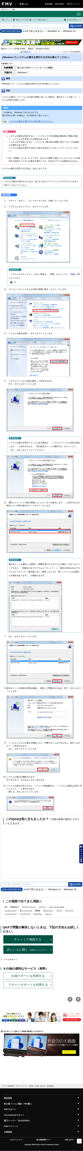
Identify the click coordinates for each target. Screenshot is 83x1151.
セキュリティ (48, 910)
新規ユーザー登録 (20, 20)
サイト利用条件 (8, 1086)
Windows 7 (14, 907)
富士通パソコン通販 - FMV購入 (18, 1104)
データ (59, 910)
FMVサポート (5, 9)
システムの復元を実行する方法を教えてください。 (28, 121)
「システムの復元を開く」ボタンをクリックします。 (30, 333)
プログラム (37, 914)
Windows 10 (68, 31)
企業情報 (8, 1132)
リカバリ (48, 914)
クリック (42, 907)
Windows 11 (53, 31)
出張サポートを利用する (28, 976)
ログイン (5, 20)
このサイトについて (16, 1140)
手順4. (73, 274)
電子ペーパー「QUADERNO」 (17, 1121)
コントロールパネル (56, 907)
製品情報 (49, 4)
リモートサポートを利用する (28, 984)
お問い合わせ (69, 1140)
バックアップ (25, 914)
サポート (23, 4)
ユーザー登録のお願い (38, 20)
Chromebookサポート (14, 1115)
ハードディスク (11, 914)
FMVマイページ (73, 4)
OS (6, 907)
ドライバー (69, 910)
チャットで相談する (28, 939)
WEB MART (59, 4)
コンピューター (11, 910)
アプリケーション (29, 907)
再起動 (37, 910)
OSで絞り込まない (34, 31)
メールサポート (10, 959)
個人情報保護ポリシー (43, 1140)
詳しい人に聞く (27, 949)
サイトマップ (21, 1086)
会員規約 (50, 1086)
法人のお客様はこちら (73, 19)
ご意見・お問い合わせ (36, 1086)
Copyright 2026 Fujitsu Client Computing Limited (41, 1144)
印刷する (27, 52)
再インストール (26, 910)
